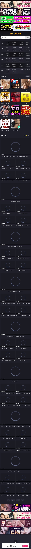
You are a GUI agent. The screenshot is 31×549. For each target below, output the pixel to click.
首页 (8, 500)
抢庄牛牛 (28, 44)
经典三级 (14, 55)
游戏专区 (28, 42)
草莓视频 (21, 69)
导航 (2, 70)
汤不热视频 (27, 69)
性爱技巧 (28, 66)
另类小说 (14, 66)
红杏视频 (8, 72)
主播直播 (21, 50)
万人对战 (21, 42)
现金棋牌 (21, 44)
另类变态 (28, 55)
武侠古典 (28, 64)
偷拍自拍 (14, 53)
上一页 (13, 500)
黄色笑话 (21, 66)
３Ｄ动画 (28, 47)
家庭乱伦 (14, 64)
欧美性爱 (28, 53)
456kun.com (15, 33)
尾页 (22, 500)
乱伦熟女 (21, 55)
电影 (2, 54)
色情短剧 (14, 72)
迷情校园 (8, 66)
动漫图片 (28, 58)
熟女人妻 (8, 50)
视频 (2, 48)
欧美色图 (21, 58)
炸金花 (14, 44)
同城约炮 (8, 69)
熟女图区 (21, 61)
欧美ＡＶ (21, 47)
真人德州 (14, 42)
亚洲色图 (14, 58)
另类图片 (28, 61)
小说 (2, 65)
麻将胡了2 (7, 44)
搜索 (28, 37)
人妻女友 (21, 64)
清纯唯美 (14, 61)
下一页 (18, 500)
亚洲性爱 (8, 53)
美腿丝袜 (8, 61)
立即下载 (25, 546)
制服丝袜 (8, 55)
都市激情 (8, 64)
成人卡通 (21, 53)
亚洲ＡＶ (8, 47)
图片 (2, 59)
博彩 (2, 43)
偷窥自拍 (8, 58)
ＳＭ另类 (28, 50)
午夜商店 (14, 69)
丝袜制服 (14, 50)
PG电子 (7, 42)
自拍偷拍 (14, 47)
